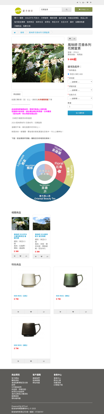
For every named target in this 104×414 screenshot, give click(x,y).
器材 (72, 21)
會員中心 (57, 378)
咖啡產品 (72, 70)
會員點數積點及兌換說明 (20, 383)
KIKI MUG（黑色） (21, 345)
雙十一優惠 (18, 17)
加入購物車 (80, 113)
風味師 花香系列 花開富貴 (39, 32)
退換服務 (36, 380)
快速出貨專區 (73, 17)
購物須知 (15, 380)
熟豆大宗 (55, 21)
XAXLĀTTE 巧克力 (32, 17)
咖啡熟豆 (30, 21)
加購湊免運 (79, 21)
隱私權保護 (16, 398)
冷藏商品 (17, 26)
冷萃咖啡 (44, 17)
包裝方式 (72, 94)
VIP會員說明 (16, 387)
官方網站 (15, 378)
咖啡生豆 (39, 21)
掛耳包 (47, 21)
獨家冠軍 (53, 17)
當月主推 (62, 17)
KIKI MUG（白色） (21, 296)
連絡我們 (36, 378)
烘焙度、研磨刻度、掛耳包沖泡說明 (20, 390)
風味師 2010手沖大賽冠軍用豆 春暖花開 (20, 236)
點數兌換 (26, 26)
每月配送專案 (19, 21)
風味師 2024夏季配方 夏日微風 (41, 235)
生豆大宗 (64, 21)
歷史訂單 (57, 380)
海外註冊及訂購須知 (20, 393)
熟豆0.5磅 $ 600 (75, 74)
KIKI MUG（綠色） (63, 296)
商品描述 (17, 94)
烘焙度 (71, 78)
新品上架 (84, 17)
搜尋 (22, 32)
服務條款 (15, 396)
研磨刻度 (72, 86)
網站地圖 (36, 382)
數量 (69, 103)
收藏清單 (57, 382)
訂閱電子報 (58, 384)
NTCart (25, 406)
